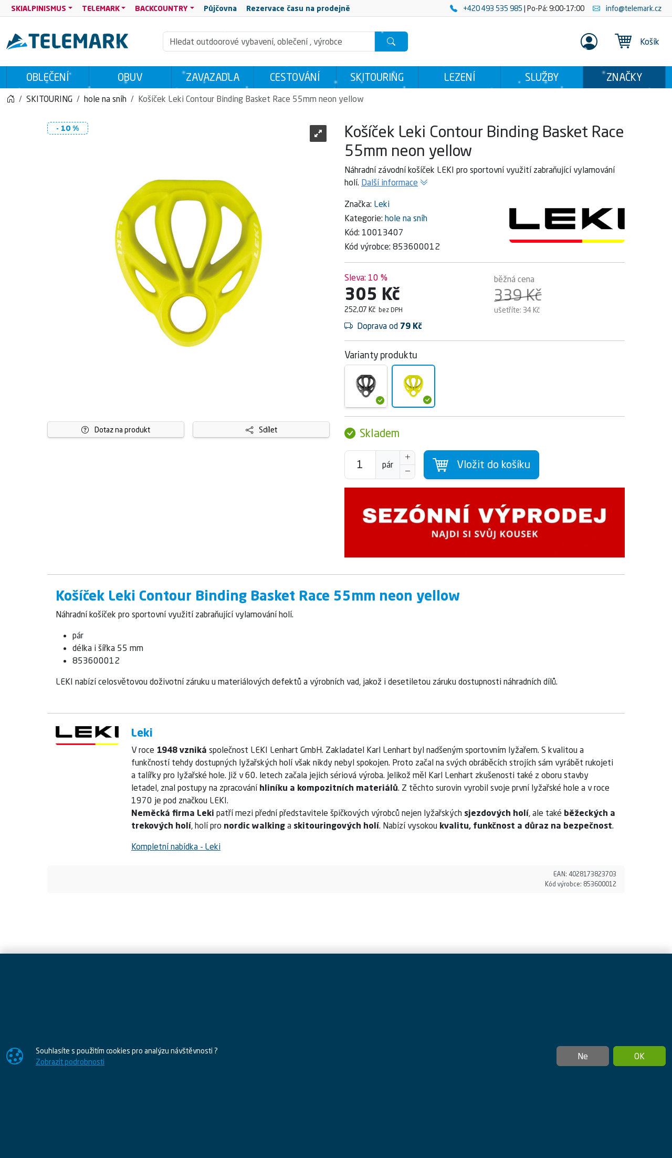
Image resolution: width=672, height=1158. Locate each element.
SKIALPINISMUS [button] (38, 8)
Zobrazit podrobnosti (70, 1061)
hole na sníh (406, 218)
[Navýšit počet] (407, 457)
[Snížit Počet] (407, 471)
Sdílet (261, 429)
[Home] (10, 99)
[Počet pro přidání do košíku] (360, 464)
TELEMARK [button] (101, 8)
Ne (583, 1056)
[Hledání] (269, 41)
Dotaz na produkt (115, 429)
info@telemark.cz (627, 8)
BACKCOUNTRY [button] (161, 8)
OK (639, 1056)
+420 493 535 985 (487, 8)
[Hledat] (391, 41)
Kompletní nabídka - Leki (175, 846)
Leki (382, 204)
